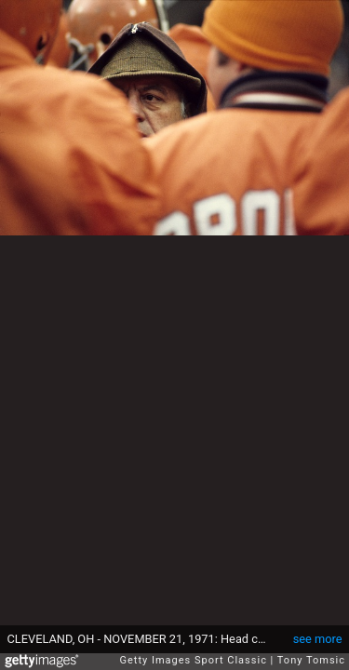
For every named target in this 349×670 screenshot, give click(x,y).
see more (317, 639)
